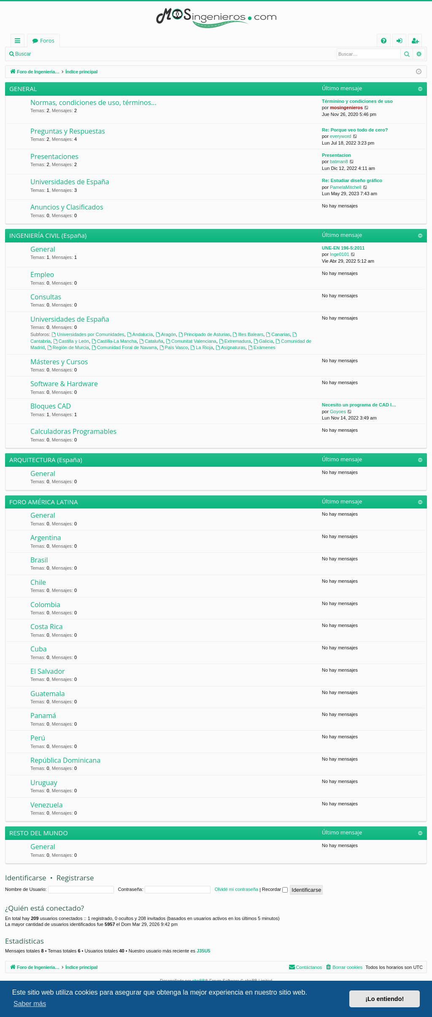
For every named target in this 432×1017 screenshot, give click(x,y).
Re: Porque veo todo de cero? (355, 129)
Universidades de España (69, 181)
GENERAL (23, 88)
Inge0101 (339, 254)
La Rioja (202, 347)
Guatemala (47, 693)
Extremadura (235, 341)
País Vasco (173, 347)
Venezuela (46, 805)
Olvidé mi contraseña (236, 889)
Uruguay (43, 782)
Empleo (42, 274)
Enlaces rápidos (19, 42)
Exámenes (261, 347)
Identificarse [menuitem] (401, 42)
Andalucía (140, 334)
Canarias (278, 334)
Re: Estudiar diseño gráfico (352, 180)
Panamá (43, 715)
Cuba (38, 649)
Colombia (45, 604)
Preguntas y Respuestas (67, 131)
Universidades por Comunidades (87, 334)
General (42, 249)
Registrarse (96, 54)
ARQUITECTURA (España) (45, 459)
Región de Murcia (68, 347)
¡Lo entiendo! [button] (384, 998)
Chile (38, 582)
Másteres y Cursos (59, 361)
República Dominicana (65, 760)
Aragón (166, 334)
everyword (340, 136)
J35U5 (203, 950)
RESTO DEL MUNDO (38, 833)
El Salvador (47, 671)
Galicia (263, 341)
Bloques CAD (50, 406)
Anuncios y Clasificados (66, 207)
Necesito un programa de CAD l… (359, 404)
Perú (37, 738)
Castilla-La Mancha (114, 341)
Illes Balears (248, 334)
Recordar (275, 889)
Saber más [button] (30, 1003)
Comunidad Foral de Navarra (124, 347)
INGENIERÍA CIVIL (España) (47, 235)
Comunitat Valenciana (191, 341)
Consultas (45, 296)
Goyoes (338, 411)
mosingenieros (346, 107)
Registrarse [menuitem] (416, 42)
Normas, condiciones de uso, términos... (93, 102)
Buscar (23, 54)
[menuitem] (383, 40)
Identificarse (57, 54)
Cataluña (151, 341)
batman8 (339, 161)
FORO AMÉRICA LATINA (43, 502)
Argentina (45, 537)
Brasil (39, 560)
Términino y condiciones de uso (357, 101)
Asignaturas (231, 347)
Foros (158, 40)
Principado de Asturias (204, 334)
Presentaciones (54, 156)
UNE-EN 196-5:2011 (343, 247)
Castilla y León (71, 341)
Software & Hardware (64, 383)
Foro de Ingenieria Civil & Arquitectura (81, 40)
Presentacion (336, 155)
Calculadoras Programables (73, 431)
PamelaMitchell (346, 187)
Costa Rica (46, 626)
